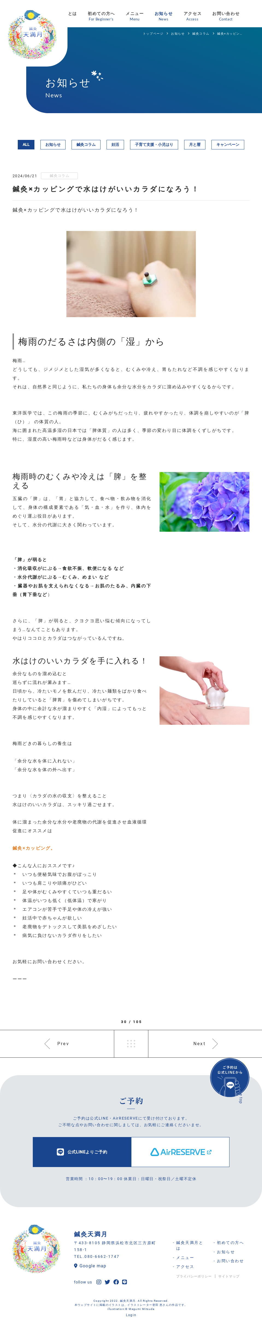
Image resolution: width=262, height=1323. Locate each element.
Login (131, 1315)
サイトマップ (229, 1276)
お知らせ (53, 144)
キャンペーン (227, 144)
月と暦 (195, 144)
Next (199, 1043)
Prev (63, 1043)
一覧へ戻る (131, 1043)
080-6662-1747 (102, 1256)
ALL (26, 144)
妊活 (115, 144)
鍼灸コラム (86, 144)
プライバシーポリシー (194, 1276)
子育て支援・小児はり (154, 144)
